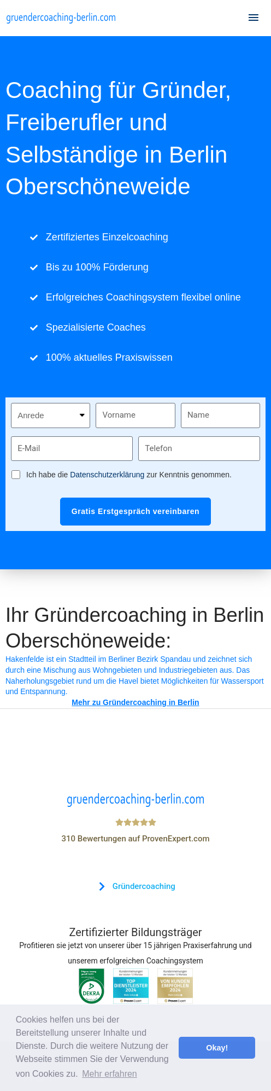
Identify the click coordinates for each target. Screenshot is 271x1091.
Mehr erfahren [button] (109, 1073)
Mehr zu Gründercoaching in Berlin (135, 702)
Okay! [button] (217, 1047)
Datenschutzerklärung (107, 474)
